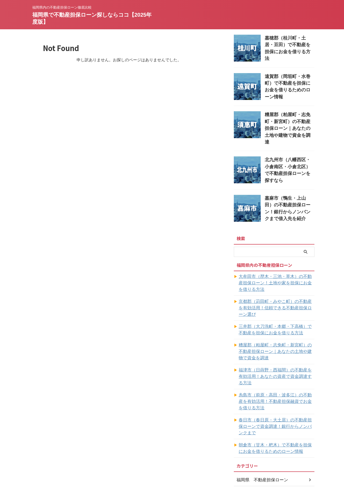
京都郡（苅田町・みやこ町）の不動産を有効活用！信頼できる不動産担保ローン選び (276, 289)
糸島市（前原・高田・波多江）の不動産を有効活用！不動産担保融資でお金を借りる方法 (276, 369)
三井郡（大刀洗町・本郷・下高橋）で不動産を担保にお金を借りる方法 (276, 307)
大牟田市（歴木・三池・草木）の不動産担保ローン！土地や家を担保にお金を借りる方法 (276, 270)
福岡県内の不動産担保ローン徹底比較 (172, 466)
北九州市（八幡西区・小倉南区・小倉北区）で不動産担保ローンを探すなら (289, 157)
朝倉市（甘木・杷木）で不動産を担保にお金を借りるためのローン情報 (276, 407)
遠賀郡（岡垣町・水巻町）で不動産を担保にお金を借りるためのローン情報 (289, 81)
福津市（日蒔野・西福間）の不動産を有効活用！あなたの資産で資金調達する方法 (276, 351)
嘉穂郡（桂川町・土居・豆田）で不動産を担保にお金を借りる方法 (289, 43)
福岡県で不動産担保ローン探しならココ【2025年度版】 (172, 473)
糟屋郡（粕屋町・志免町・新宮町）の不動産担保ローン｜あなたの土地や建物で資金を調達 (276, 329)
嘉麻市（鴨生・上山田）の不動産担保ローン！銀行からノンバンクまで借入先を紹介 (289, 195)
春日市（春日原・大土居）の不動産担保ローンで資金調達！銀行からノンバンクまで (276, 388)
